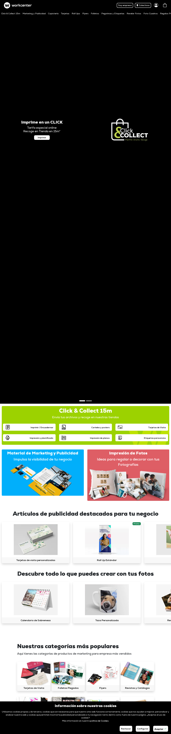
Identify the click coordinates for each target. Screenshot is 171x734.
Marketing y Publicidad (34, 13)
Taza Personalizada (107, 620)
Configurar (142, 728)
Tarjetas (65, 13)
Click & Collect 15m (10, 13)
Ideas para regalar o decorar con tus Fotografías (128, 462)
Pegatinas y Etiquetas (112, 13)
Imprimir (42, 137)
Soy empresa (125, 5)
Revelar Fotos (134, 13)
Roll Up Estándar (107, 560)
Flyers (85, 13)
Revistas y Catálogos (137, 688)
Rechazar (126, 728)
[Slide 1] (82, 400)
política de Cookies (99, 720)
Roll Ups (76, 13)
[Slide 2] (89, 400)
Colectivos (143, 5)
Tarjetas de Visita (33, 688)
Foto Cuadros (150, 13)
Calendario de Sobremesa (36, 620)
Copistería (53, 13)
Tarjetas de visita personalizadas (35, 560)
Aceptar (160, 729)
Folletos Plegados (68, 688)
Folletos (95, 13)
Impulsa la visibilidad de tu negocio (43, 459)
